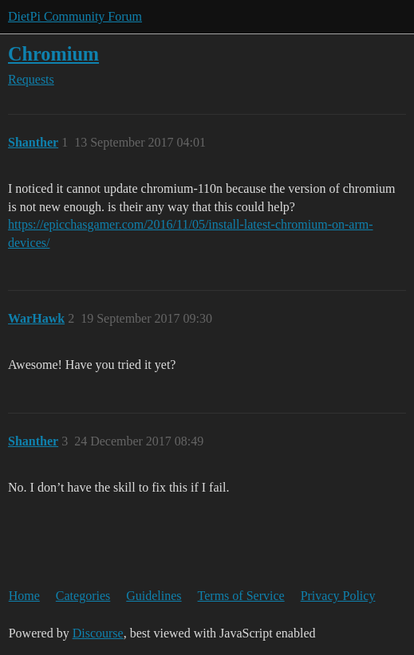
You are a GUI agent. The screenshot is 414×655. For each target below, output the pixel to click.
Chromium (53, 54)
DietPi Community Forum (75, 16)
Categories (83, 595)
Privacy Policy (338, 595)
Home (24, 595)
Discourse (98, 633)
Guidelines (153, 595)
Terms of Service (241, 595)
